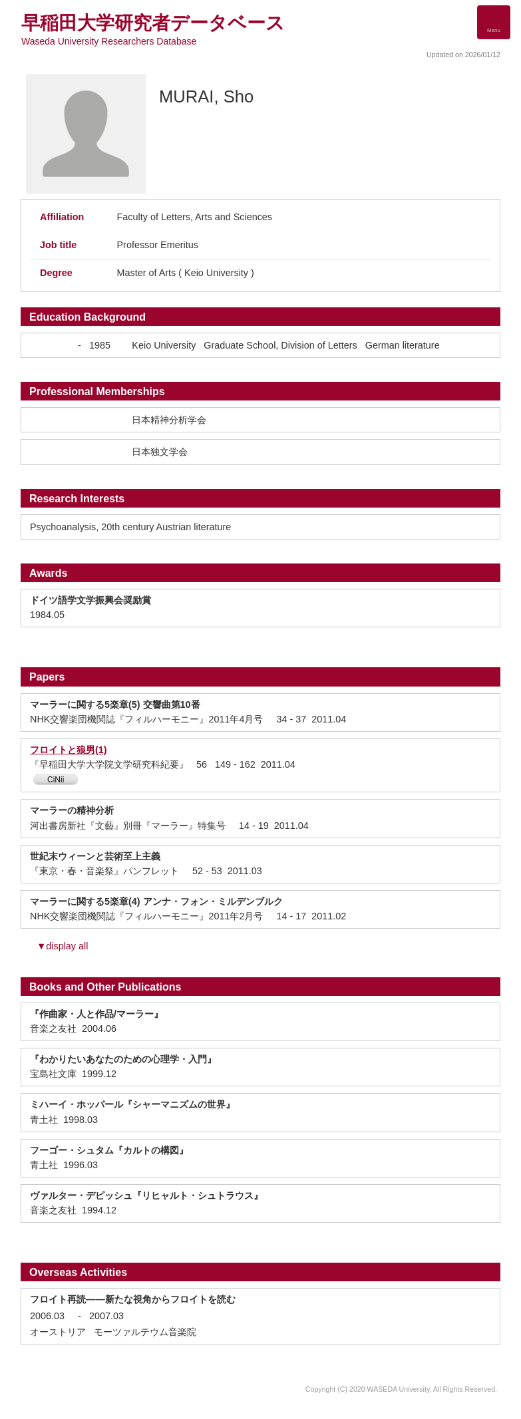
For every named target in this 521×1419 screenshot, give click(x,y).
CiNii (55, 779)
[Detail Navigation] (493, 22)
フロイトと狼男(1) (68, 749)
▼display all (62, 946)
